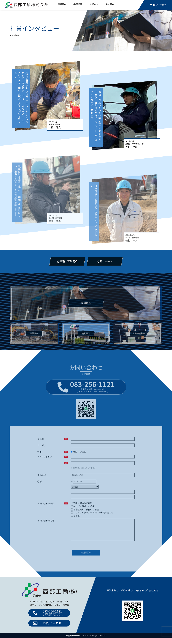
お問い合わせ (158, 4)
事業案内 (62, 4)
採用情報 (78, 4)
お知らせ (94, 4)
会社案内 (110, 4)
